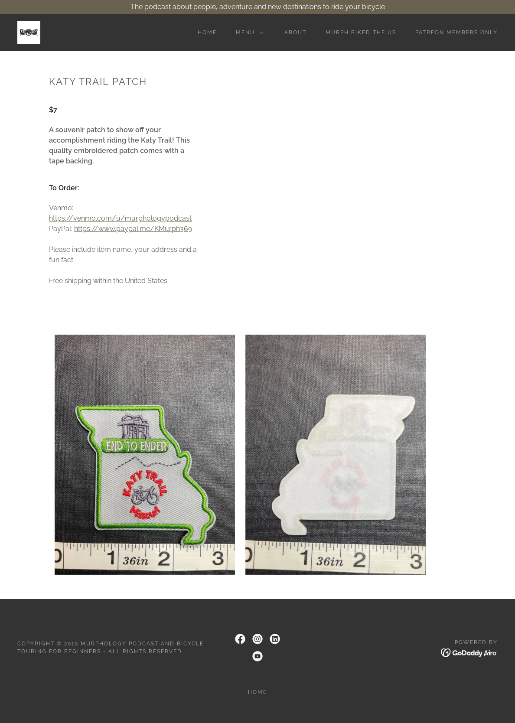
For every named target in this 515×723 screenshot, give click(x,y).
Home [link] (207, 32)
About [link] (295, 32)
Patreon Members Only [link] (456, 32)
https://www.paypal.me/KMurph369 (133, 229)
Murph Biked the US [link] (361, 32)
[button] (248, 32)
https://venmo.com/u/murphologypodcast (120, 218)
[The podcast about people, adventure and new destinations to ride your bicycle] (257, 7)
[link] (28, 32)
